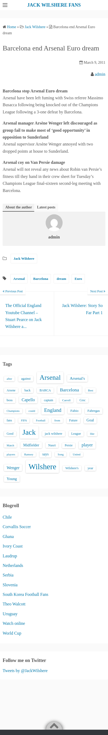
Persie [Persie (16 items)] (68, 445)
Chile (7, 517)
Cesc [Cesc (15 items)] (83, 400)
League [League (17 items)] (76, 433)
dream (61, 279)
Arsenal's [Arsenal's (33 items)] (77, 378)
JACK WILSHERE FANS (54, 5)
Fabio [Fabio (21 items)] (74, 411)
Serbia (8, 575)
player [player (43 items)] (87, 444)
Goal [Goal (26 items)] (90, 420)
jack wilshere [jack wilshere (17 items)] (53, 433)
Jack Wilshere (24, 258)
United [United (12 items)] (76, 454)
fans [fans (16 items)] (9, 420)
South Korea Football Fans (25, 594)
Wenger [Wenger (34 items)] (13, 467)
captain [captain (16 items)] (48, 400)
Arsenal (19, 279)
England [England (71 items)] (52, 410)
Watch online (14, 623)
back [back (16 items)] (27, 390)
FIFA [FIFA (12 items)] (24, 420)
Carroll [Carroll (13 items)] (66, 400)
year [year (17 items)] (90, 468)
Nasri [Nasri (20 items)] (52, 445)
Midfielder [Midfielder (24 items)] (31, 445)
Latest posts (46, 207)
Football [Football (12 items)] (40, 420)
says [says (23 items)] (45, 454)
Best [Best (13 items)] (90, 390)
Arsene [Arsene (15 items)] (11, 390)
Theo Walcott (14, 604)
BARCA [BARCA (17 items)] (45, 390)
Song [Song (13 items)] (61, 454)
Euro (78, 279)
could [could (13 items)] (32, 410)
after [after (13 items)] (9, 378)
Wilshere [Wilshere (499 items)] (42, 466)
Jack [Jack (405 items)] (29, 432)
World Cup (12, 633)
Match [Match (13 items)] (10, 445)
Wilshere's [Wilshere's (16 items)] (72, 468)
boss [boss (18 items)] (10, 400)
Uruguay (10, 614)
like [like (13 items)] (92, 433)
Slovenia (10, 585)
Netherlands (13, 565)
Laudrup (10, 556)
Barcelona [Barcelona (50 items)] (69, 389)
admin (100, 74)
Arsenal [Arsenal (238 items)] (50, 377)
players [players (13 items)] (11, 454)
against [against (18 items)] (26, 379)
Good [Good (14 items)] (10, 433)
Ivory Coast (13, 546)
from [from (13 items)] (57, 420)
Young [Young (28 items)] (12, 479)
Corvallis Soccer (17, 526)
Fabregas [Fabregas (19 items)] (94, 411)
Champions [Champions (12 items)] (13, 410)
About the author (18, 207)
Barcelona (40, 279)
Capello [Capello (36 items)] (28, 400)
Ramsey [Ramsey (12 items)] (28, 454)
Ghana (8, 536)
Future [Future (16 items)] (73, 420)
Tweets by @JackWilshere (25, 670)
